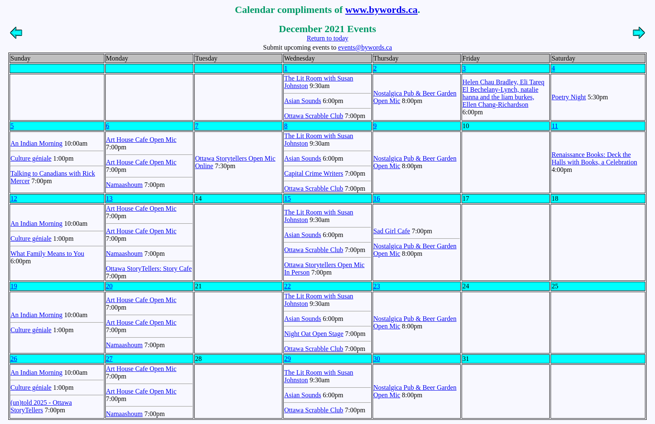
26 (13, 358)
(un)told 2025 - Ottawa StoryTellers (41, 406)
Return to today (327, 38)
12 (13, 198)
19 (13, 286)
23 (376, 286)
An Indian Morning (36, 143)
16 (376, 198)
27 (109, 358)
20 (109, 286)
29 (287, 358)
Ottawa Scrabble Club (313, 115)
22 (287, 286)
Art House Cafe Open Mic (141, 139)
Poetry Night (568, 97)
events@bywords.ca (365, 47)
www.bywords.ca (381, 9)
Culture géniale (30, 158)
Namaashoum (124, 184)
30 (376, 358)
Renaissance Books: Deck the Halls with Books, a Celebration (594, 158)
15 (287, 198)
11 (554, 125)
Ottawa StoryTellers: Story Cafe (149, 268)
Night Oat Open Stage (313, 333)
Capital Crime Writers (313, 173)
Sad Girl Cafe (391, 231)
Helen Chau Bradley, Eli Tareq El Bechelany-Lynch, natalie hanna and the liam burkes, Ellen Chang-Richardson (503, 93)
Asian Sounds (302, 100)
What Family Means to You (47, 253)
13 (109, 198)
